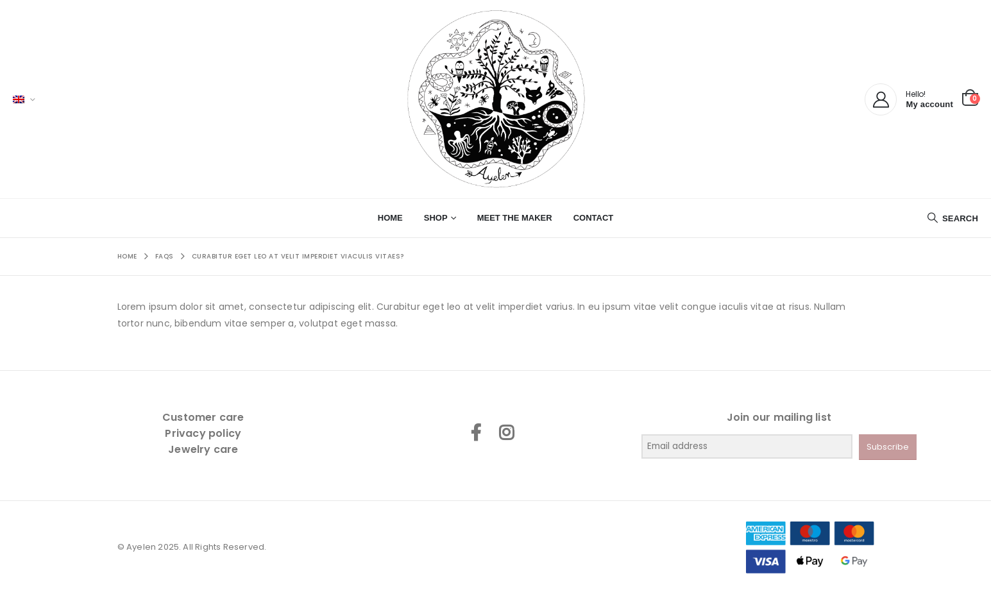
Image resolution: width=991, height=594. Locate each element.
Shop (436, 218)
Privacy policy (203, 433)
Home (390, 218)
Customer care (203, 417)
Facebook (476, 432)
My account (929, 104)
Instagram (506, 432)
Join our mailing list (779, 417)
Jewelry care (203, 449)
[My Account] (881, 99)
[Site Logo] (496, 99)
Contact (593, 218)
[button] (952, 218)
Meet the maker (514, 218)
